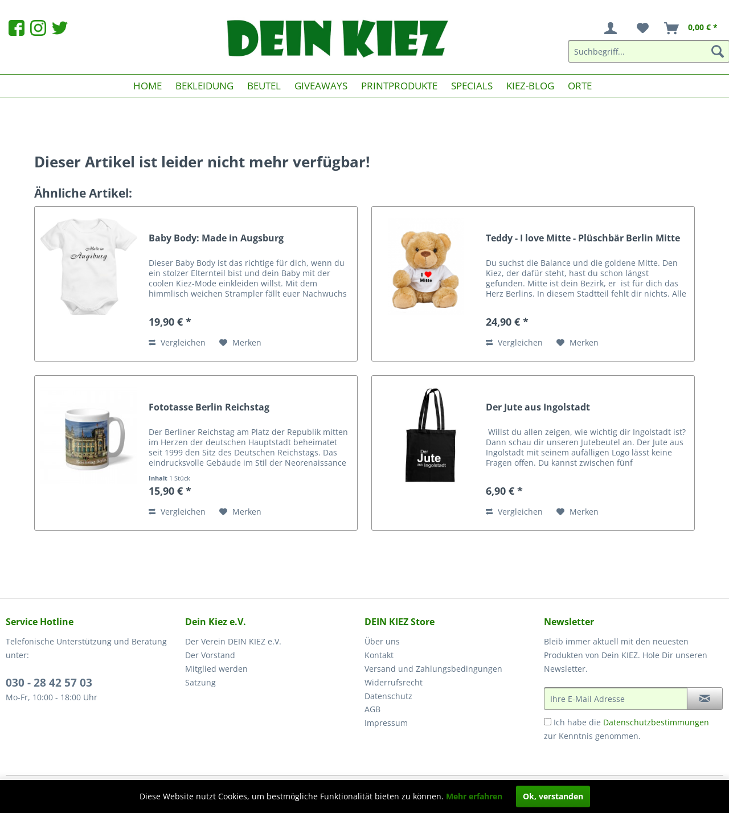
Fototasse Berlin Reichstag (209, 407)
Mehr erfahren (474, 796)
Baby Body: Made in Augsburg (216, 238)
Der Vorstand (210, 655)
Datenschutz (388, 696)
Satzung (200, 682)
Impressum (386, 722)
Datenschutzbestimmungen (656, 722)
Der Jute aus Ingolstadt (538, 407)
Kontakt (379, 655)
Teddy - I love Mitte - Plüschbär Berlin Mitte (583, 238)
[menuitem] (613, 28)
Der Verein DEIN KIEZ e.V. (233, 641)
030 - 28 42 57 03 (49, 682)
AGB (372, 709)
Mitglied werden (216, 668)
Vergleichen (177, 342)
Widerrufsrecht (393, 682)
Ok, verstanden (553, 796)
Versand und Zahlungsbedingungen (433, 668)
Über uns (382, 641)
